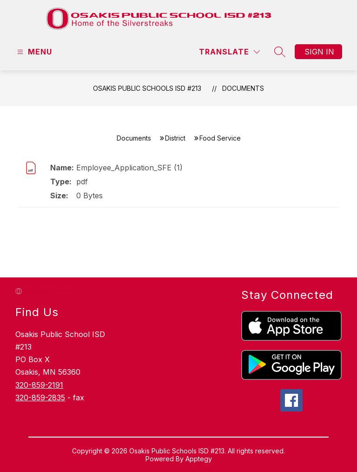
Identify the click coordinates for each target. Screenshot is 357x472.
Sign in (319, 51)
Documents (243, 88)
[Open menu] (33, 52)
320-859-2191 (39, 385)
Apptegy (198, 459)
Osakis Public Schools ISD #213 (147, 88)
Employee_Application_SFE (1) (129, 167)
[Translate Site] (229, 52)
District (175, 138)
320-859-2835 (40, 397)
